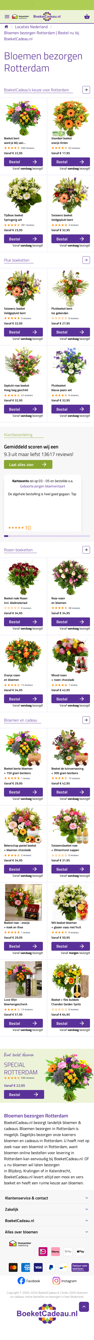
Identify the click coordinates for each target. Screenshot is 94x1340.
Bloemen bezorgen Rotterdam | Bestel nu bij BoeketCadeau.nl (41, 36)
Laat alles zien (28, 464)
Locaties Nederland (31, 27)
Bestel (23, 162)
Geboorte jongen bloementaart (42, 486)
